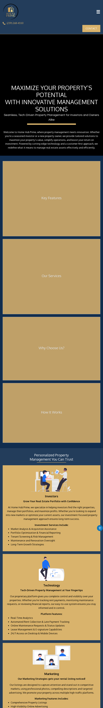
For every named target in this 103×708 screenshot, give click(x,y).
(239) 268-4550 (15, 23)
